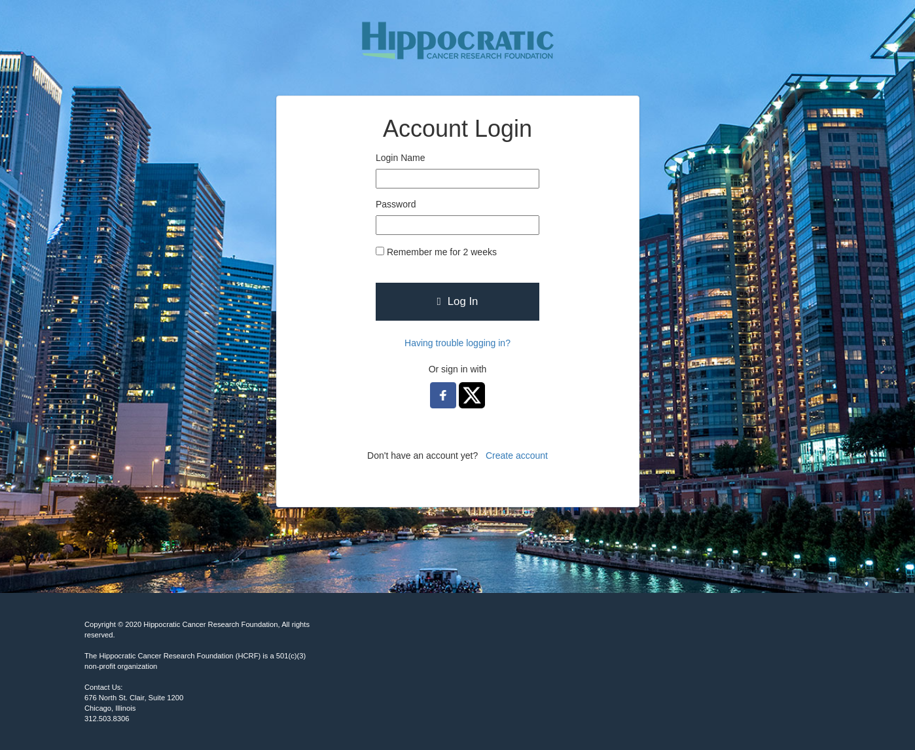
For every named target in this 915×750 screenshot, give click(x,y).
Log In (457, 301)
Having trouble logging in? (457, 343)
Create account (517, 455)
